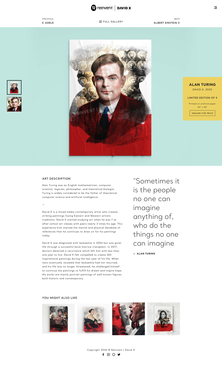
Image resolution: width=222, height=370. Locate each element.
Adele (49, 22)
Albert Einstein (165, 22)
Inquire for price (202, 113)
